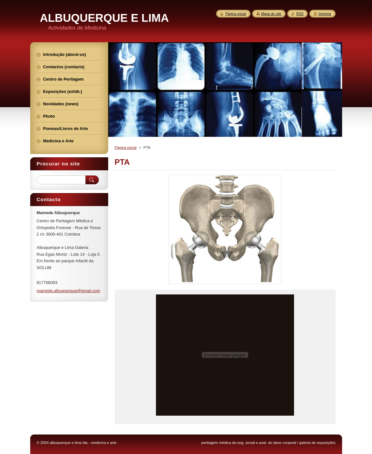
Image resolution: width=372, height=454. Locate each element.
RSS (299, 14)
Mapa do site (271, 14)
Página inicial (126, 147)
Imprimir (324, 14)
